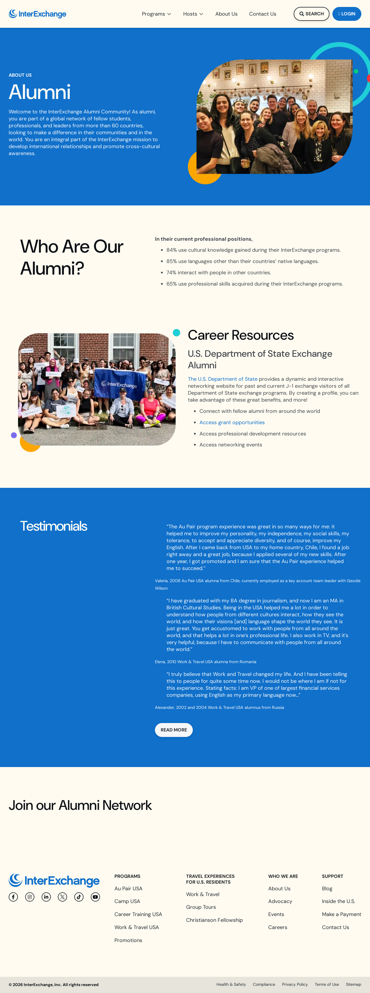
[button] (156, 14)
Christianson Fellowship (214, 920)
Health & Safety (231, 984)
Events (276, 914)
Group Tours (201, 907)
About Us (279, 888)
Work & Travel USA (136, 927)
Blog (327, 888)
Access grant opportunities (232, 422)
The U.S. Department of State (223, 379)
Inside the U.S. (338, 901)
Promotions (128, 940)
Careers (277, 927)
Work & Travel (202, 894)
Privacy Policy (295, 984)
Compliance (264, 984)
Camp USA (127, 901)
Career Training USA (138, 914)
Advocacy (280, 901)
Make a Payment (341, 914)
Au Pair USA (128, 888)
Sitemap (353, 984)
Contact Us (335, 927)
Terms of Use (327, 984)
